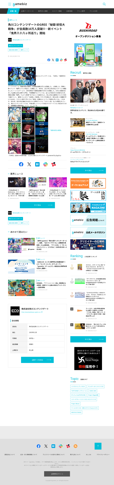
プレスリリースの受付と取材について (54, 454)
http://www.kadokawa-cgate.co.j (32, 312)
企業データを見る (37, 360)
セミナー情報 (57, 11)
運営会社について (9, 454)
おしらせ (88, 454)
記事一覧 (13, 11)
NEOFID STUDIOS (76, 412)
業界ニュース (13, 20)
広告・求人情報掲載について (28, 454)
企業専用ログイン (57, 474)
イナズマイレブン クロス (78, 386)
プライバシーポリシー (103, 454)
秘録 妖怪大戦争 (13, 50)
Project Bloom (75, 404)
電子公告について (75, 454)
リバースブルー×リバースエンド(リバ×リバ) (83, 399)
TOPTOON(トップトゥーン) (78, 391)
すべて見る (37, 205)
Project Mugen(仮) (93, 395)
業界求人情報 (43, 11)
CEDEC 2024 (92, 391)
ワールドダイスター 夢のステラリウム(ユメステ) (84, 408)
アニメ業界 (81, 11)
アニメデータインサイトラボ (95, 386)
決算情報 (69, 11)
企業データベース (27, 11)
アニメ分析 (93, 11)
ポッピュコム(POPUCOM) (78, 395)
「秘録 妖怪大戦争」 (55, 130)
